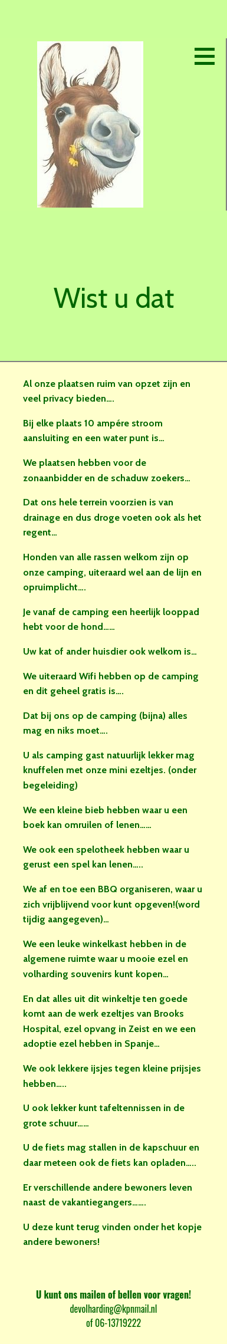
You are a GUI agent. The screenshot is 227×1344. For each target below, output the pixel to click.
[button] (209, 56)
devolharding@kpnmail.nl (113, 1309)
